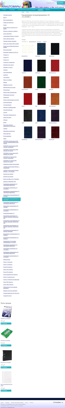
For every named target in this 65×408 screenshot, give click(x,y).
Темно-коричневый (25, 89)
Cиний (36, 122)
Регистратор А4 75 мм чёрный (6, 362)
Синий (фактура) (24, 139)
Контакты (31, 402)
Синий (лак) (24, 72)
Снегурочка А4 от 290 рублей (5, 318)
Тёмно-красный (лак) (52, 72)
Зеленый (36, 89)
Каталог (26, 402)
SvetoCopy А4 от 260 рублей (5, 340)
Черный (23, 122)
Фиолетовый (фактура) (52, 122)
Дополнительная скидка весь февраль (17, 402)
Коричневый (51, 89)
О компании (7, 402)
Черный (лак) (37, 72)
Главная (2, 402)
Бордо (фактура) (51, 139)
